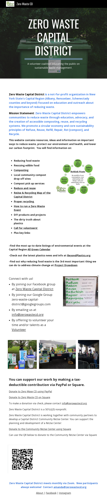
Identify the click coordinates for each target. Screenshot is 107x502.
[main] (53, 43)
